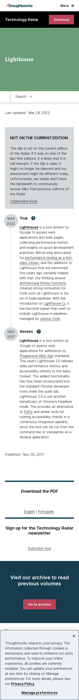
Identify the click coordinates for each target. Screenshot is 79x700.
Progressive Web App (36, 356)
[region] (39, 665)
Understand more (23, 201)
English (29, 511)
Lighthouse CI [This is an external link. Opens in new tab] (54, 303)
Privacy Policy (22, 684)
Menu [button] (67, 5)
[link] (61, 19)
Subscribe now (39, 548)
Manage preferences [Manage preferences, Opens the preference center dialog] (39, 693)
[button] (33, 218)
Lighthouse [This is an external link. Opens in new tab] (29, 227)
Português (46, 511)
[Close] (74, 636)
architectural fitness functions (43, 283)
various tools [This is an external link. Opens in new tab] (50, 318)
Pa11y (28, 412)
